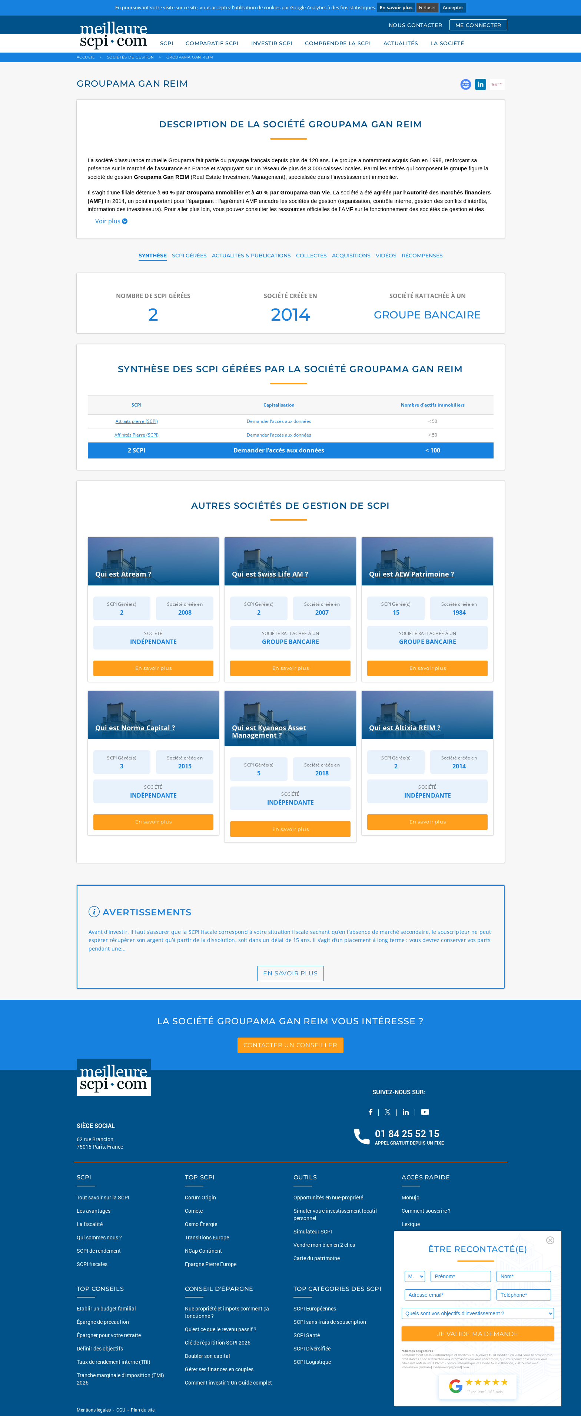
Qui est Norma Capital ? (135, 727)
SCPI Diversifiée (312, 1348)
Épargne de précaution (103, 1321)
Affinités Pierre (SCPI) (136, 435)
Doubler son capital (207, 1355)
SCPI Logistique (312, 1361)
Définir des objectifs (100, 1348)
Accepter (452, 7)
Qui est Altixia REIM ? (405, 727)
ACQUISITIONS (351, 255)
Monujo (410, 1196)
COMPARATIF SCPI (212, 43)
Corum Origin (200, 1196)
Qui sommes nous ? (99, 1236)
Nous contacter (419, 1263)
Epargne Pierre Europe (210, 1263)
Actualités (413, 1250)
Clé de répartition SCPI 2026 (217, 1342)
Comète (194, 1210)
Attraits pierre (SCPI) (137, 421)
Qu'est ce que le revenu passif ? (220, 1329)
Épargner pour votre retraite (109, 1335)
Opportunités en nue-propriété (328, 1196)
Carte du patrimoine (316, 1257)
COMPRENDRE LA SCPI (338, 43)
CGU (120, 1410)
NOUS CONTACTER (415, 25)
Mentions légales (94, 1410)
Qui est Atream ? (123, 574)
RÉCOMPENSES (422, 255)
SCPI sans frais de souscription (329, 1321)
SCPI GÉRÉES (189, 255)
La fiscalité (90, 1223)
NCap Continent (203, 1250)
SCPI (166, 43)
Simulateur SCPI (312, 1231)
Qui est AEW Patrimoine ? (411, 574)
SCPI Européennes (314, 1308)
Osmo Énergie (201, 1223)
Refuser (427, 7)
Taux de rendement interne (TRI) (113, 1361)
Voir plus (111, 221)
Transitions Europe (207, 1236)
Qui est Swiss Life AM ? (270, 574)
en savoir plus (290, 973)
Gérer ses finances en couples (219, 1369)
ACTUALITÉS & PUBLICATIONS (251, 255)
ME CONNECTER (478, 25)
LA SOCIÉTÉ (447, 43)
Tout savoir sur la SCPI (103, 1196)
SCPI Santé (306, 1335)
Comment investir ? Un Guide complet (228, 1382)
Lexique (411, 1223)
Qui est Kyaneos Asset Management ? (269, 731)
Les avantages (93, 1210)
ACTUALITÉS (401, 43)
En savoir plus (396, 7)
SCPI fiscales (92, 1263)
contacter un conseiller (290, 1044)
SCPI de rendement (99, 1250)
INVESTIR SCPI (271, 43)
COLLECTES (311, 255)
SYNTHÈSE (153, 255)
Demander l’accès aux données (278, 450)
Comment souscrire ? (426, 1210)
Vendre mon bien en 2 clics (324, 1244)
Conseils (412, 1236)
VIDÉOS (386, 255)
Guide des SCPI (419, 1308)
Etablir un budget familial (106, 1308)
